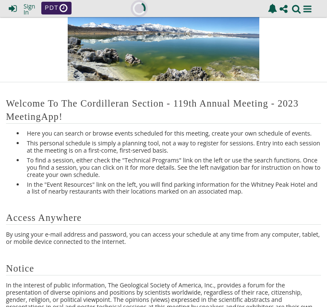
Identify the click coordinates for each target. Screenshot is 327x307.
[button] (307, 9)
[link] (272, 8)
